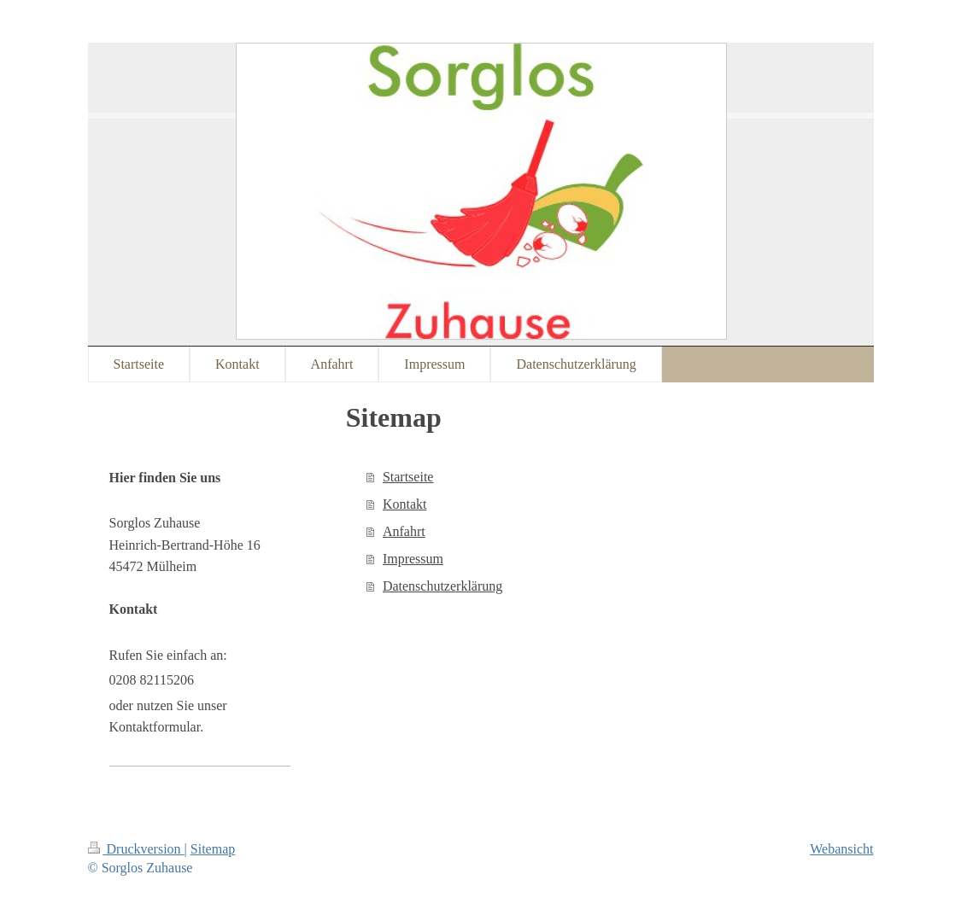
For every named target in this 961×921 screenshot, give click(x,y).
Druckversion (136, 849)
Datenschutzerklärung (442, 586)
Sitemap (212, 849)
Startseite (408, 476)
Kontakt (405, 504)
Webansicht (841, 849)
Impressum (413, 558)
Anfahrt (404, 531)
